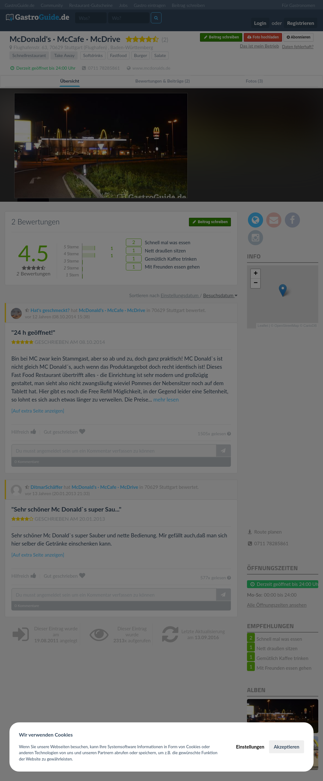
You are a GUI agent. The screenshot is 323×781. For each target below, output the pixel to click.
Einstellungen (250, 746)
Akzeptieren (286, 746)
